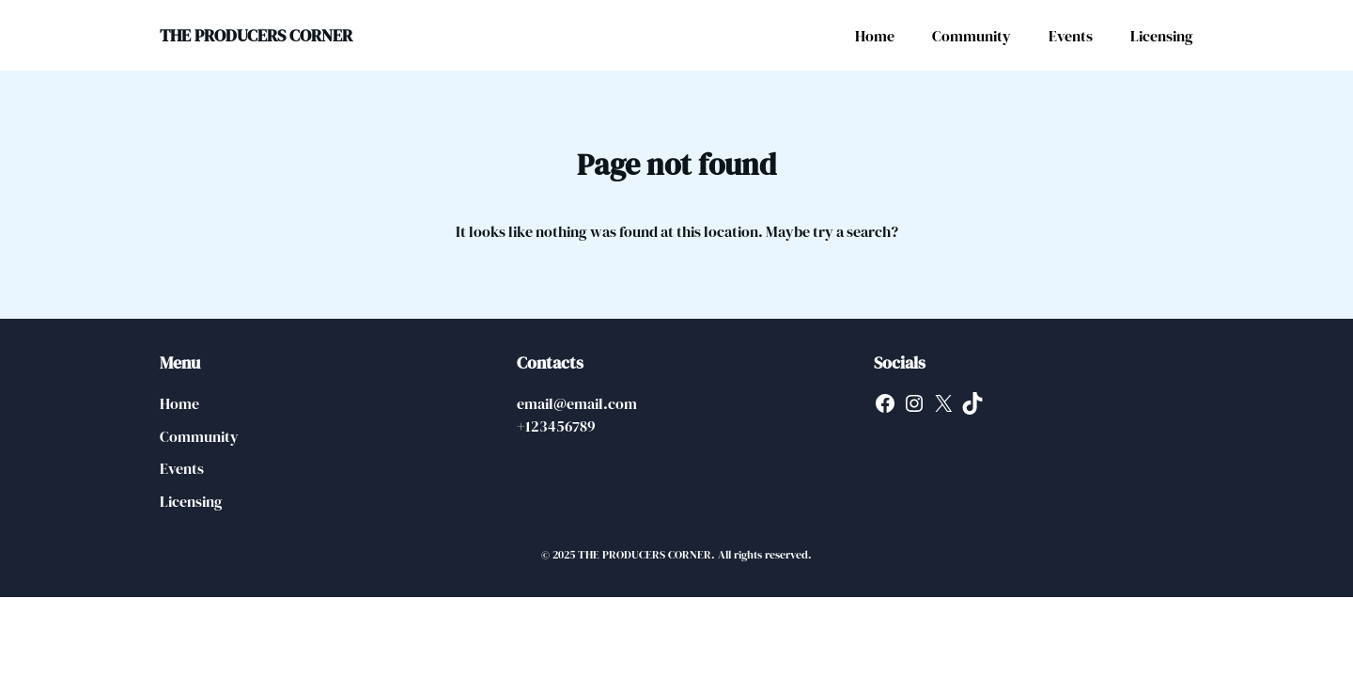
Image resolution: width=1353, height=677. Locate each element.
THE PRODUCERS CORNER (256, 35)
